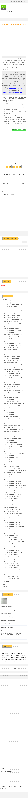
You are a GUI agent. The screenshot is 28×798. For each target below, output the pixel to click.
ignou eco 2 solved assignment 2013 (12, 554)
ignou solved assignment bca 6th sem (12, 408)
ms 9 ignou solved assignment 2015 (12, 315)
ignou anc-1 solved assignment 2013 (12, 561)
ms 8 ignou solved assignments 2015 (12, 360)
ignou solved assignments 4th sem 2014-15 (14, 487)
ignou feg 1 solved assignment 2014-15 (13, 572)
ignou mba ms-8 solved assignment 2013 (13, 358)
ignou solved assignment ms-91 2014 (12, 326)
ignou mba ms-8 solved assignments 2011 (13, 334)
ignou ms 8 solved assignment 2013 (12, 354)
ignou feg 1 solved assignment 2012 (12, 565)
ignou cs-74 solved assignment (11, 380)
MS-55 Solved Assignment (7, 606)
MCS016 (22, 653)
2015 (4, 586)
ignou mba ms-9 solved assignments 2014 (13, 319)
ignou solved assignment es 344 (11, 535)
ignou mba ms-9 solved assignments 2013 (13, 304)
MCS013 (7, 653)
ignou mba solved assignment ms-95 (12, 308)
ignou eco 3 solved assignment (11, 498)
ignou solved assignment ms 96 (11, 341)
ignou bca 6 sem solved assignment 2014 (13, 375)
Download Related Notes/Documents (12, 92)
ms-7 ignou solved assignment (11, 386)
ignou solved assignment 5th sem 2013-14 (13, 446)
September (6, 300)
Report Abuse (6, 772)
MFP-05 (7, 659)
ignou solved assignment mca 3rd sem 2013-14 (15, 541)
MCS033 (3, 657)
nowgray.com (3, 788)
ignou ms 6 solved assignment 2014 (12, 401)
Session (3, 661)
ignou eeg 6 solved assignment (11, 397)
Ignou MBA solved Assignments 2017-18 (10, 617)
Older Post (22, 183)
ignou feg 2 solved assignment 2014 (12, 546)
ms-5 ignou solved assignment (11, 427)
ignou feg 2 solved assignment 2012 (12, 533)
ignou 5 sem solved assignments (11, 423)
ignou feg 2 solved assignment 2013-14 (13, 531)
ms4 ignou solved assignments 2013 (12, 492)
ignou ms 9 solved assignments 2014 (12, 323)
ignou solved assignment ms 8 (11, 362)
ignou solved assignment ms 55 (11, 455)
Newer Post (5, 183)
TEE (16, 661)
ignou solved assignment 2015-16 (11, 574)
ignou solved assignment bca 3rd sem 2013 (14, 518)
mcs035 (12, 657)
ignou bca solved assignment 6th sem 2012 (14, 403)
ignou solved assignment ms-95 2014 (12, 330)
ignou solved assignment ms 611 (11, 440)
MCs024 (12, 655)
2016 (4, 584)
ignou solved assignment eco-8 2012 (12, 345)
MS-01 (12, 659)
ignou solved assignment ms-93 (11, 336)
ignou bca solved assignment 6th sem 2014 (14, 395)
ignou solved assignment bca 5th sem (12, 464)
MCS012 (3, 653)
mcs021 (3, 655)
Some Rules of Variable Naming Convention (11, 638)
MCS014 (12, 653)
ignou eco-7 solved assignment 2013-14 (13, 382)
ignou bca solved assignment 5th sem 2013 (14, 453)
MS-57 (24, 659)
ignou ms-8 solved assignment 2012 (12, 367)
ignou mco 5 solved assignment (11, 442)
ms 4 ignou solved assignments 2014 (12, 472)
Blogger (17, 668)
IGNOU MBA (14, 786)
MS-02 (16, 659)
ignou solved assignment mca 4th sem (13, 494)
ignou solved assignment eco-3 (11, 528)
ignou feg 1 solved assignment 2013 (12, 569)
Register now (22, 1)
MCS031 (17, 655)
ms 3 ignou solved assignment (11, 511)
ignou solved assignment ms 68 (11, 410)
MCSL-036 (17, 657)
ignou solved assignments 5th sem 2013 (13, 449)
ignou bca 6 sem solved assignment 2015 (13, 369)
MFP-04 (3, 659)
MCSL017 (22, 657)
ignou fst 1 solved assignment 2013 (12, 563)
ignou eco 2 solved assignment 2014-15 (13, 539)
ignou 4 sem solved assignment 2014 (12, 466)
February (6, 303)
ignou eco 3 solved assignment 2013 (12, 515)
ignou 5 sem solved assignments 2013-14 (13, 438)
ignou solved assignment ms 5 (11, 457)
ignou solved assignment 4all (11, 474)
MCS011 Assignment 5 (12, 599)
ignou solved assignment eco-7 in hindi (13, 377)
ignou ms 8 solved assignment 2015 (12, 356)
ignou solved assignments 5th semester (13, 461)
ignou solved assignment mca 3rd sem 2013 (14, 526)
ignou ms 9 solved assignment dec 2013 (13, 311)
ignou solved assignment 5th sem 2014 (13, 451)
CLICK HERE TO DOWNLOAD (15, 88)
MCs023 (7, 655)
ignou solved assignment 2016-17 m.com (13, 548)
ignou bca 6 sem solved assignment (12, 384)
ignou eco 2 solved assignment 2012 (12, 537)
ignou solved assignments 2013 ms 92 (12, 339)
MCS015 (17, 653)
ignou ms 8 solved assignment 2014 (12, 352)
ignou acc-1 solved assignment (11, 559)
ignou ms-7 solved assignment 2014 (12, 392)
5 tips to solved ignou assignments (12, 425)
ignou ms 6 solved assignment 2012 (12, 405)
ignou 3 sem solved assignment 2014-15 (13, 513)
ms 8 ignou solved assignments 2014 (12, 347)
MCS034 (7, 657)
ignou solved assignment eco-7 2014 (12, 373)
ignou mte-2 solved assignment (11, 544)
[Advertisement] (13, 39)
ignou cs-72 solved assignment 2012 (12, 388)
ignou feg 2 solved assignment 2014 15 (13, 552)
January (6, 581)
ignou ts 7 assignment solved (10, 349)
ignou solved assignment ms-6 (11, 412)
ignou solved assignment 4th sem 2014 (13, 483)
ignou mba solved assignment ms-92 (12, 306)
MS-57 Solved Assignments (7, 613)
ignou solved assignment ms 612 (11, 414)
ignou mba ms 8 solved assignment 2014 (13, 364)
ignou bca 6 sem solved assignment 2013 (13, 390)
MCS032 (22, 655)
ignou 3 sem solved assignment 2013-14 (13, 505)
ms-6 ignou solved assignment (11, 416)
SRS (13, 661)
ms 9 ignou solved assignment (11, 317)
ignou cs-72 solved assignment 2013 (12, 371)
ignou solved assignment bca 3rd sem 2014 (14, 524)
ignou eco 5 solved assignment (11, 433)
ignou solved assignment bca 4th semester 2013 (15, 485)
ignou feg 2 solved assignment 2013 (12, 556)
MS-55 (20, 659)
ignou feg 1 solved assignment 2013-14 (13, 578)
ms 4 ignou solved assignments (11, 490)
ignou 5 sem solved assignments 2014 (12, 431)
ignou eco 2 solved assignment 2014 (12, 567)
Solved (8, 661)
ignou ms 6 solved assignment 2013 (12, 418)
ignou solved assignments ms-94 (11, 328)
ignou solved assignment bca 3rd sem (12, 522)
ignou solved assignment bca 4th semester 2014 (15, 470)
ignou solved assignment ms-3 (11, 507)
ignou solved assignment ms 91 (11, 332)
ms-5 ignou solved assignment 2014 (12, 421)
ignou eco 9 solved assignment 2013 (12, 321)
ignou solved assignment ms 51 (11, 459)
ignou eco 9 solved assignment (11, 313)
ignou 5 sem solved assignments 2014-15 (13, 429)
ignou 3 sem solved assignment (11, 500)
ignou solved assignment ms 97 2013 (12, 343)
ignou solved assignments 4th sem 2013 (13, 481)
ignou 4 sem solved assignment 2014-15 (13, 444)
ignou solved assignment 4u (10, 477)
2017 (4, 299)
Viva (23, 661)
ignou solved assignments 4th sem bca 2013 (14, 479)
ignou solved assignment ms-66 (11, 399)
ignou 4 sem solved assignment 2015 (12, 468)
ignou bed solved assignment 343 (11, 520)
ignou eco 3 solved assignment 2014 (12, 503)
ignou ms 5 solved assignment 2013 (12, 436)
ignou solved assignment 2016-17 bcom (13, 550)
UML (19, 661)
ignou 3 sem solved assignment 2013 (12, 509)
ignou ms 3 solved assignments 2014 (12, 496)
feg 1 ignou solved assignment (11, 576)
